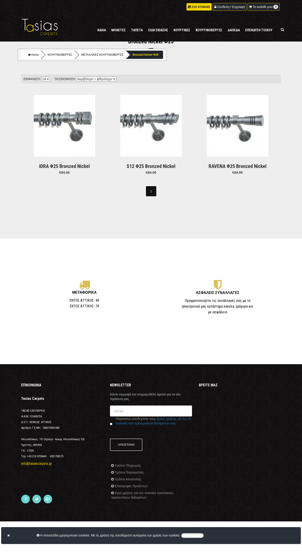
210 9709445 (201, 7)
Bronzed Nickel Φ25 (146, 54)
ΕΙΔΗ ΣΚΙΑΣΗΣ (158, 30)
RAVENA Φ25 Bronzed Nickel (237, 166)
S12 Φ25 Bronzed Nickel (151, 166)
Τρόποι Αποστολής (127, 479)
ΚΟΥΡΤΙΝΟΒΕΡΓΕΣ (209, 30)
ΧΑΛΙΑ (101, 30)
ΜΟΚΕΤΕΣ (118, 30)
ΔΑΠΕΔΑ (234, 30)
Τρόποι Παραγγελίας (129, 472)
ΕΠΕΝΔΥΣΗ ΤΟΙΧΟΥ (258, 30)
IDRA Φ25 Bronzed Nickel (64, 166)
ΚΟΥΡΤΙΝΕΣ (182, 30)
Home (33, 54)
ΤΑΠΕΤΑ (137, 30)
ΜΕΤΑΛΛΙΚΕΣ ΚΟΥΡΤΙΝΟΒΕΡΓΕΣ (102, 54)
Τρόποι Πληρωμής (127, 465)
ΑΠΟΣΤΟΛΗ (126, 444)
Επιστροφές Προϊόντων (131, 486)
